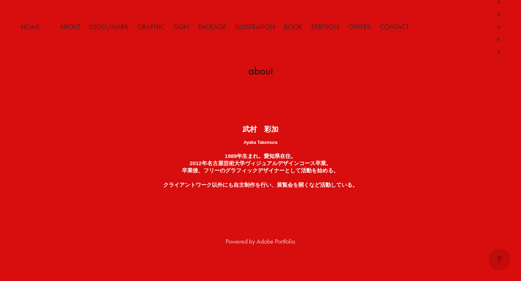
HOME (30, 27)
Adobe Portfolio (276, 241)
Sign (181, 27)
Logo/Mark (109, 27)
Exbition (325, 27)
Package (212, 27)
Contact (394, 27)
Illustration (255, 27)
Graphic (151, 27)
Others (359, 27)
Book (293, 27)
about (70, 27)
